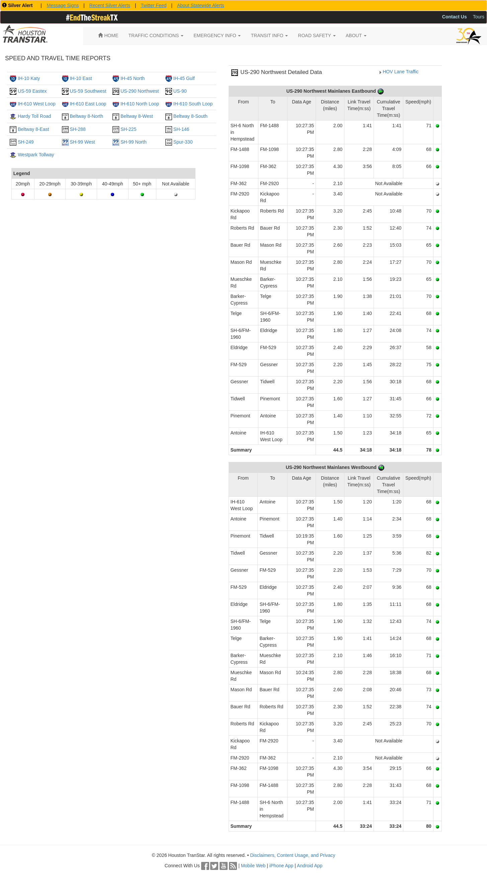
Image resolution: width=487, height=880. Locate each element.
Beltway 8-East (33, 129)
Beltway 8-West (136, 116)
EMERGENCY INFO (217, 35)
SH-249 (25, 142)
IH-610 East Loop (88, 103)
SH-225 (128, 129)
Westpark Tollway (36, 154)
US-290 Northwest (139, 91)
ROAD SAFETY (316, 35)
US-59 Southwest (88, 91)
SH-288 (77, 129)
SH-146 (181, 129)
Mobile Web (253, 865)
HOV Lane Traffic (400, 71)
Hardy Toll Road (34, 116)
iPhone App (281, 865)
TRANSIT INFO (269, 35)
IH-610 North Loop (139, 103)
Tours (478, 16)
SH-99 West (82, 142)
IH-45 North (132, 78)
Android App (309, 865)
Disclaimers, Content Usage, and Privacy (292, 855)
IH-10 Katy (29, 78)
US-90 (180, 91)
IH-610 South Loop (193, 103)
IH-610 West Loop (37, 103)
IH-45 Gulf (184, 78)
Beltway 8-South (190, 116)
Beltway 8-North (86, 116)
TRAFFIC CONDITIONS (156, 35)
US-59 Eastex (32, 91)
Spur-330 (183, 142)
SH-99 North (133, 142)
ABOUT (356, 35)
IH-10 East (81, 78)
